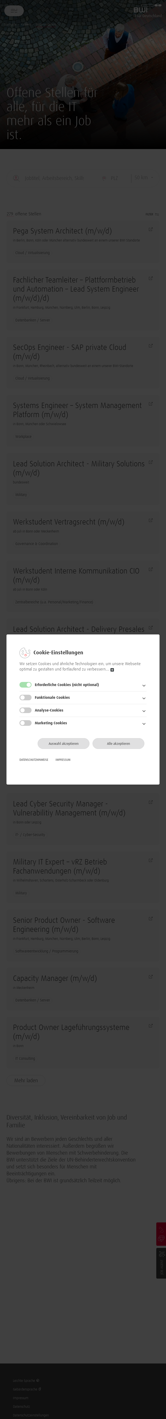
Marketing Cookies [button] (51, 723)
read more (112, 670)
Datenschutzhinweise (33, 759)
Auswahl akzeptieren (64, 743)
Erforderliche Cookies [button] (67, 685)
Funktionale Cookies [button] (52, 698)
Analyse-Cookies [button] (49, 710)
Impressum (63, 759)
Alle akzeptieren (118, 743)
